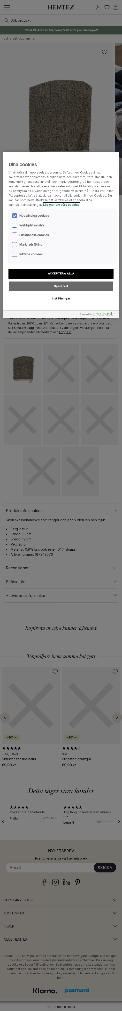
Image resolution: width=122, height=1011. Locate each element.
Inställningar (61, 298)
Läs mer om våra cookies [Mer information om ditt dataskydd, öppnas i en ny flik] (61, 205)
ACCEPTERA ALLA (61, 273)
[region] (61, 235)
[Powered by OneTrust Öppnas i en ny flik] (98, 315)
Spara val (61, 286)
